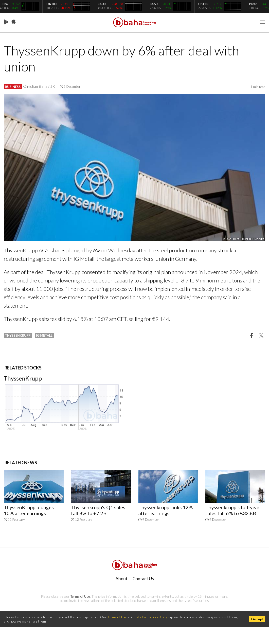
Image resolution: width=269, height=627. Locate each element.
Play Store (6, 22)
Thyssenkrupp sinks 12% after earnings (165, 510)
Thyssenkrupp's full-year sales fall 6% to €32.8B (232, 510)
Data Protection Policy (150, 617)
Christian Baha (35, 86)
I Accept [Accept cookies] (257, 619)
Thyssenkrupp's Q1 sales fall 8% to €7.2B (98, 510)
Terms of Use (80, 596)
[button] (251, 335)
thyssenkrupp (18, 335)
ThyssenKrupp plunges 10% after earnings (29, 510)
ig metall (44, 335)
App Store (13, 21)
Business (13, 87)
